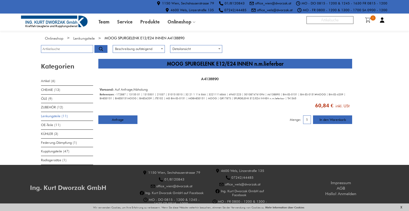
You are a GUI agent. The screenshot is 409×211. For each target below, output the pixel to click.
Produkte (150, 22)
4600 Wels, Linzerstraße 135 (192, 10)
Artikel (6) (48, 81)
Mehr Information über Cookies (284, 207)
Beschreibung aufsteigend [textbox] (133, 49)
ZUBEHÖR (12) (52, 107)
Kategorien (57, 66)
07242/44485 (235, 10)
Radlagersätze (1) (54, 160)
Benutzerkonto (382, 20)
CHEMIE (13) (50, 90)
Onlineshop (179, 22)
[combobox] (139, 49)
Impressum (341, 182)
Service (125, 22)
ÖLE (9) (46, 99)
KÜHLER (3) (49, 134)
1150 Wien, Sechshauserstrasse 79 (188, 3)
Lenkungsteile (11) (54, 116)
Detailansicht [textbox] (181, 49)
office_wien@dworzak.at (273, 3)
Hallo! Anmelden (340, 193)
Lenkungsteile (84, 38)
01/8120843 (235, 3)
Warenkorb (369, 19)
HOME (54, 22)
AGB (341, 188)
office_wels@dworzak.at (274, 10)
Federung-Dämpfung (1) (59, 143)
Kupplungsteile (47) (55, 151)
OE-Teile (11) (51, 125)
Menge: (295, 120)
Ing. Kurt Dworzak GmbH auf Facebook (174, 193)
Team (104, 22)
